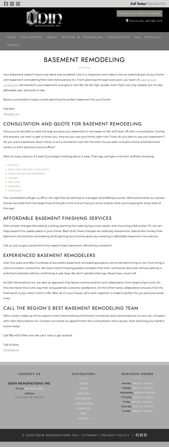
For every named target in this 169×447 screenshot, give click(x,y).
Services (68, 37)
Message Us (11, 114)
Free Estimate (31, 37)
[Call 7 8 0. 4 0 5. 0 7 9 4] (156, 4)
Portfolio (152, 37)
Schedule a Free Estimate (139, 13)
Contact (13, 45)
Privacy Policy (115, 435)
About (52, 37)
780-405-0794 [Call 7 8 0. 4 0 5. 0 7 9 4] (33, 388)
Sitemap (89, 435)
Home (11, 37)
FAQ (137, 37)
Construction (118, 37)
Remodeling (93, 37)
